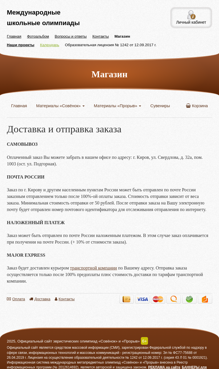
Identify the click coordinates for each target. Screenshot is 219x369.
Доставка (39, 299)
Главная (14, 36)
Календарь (49, 45)
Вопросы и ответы (71, 36)
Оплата (16, 299)
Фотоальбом (38, 36)
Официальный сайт (22, 348)
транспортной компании (93, 267)
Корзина (197, 106)
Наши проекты (20, 45)
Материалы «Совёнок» (60, 106)
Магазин (122, 36)
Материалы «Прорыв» (117, 106)
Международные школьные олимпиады (43, 18)
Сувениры (160, 106)
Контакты (100, 36)
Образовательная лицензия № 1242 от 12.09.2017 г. (111, 45)
